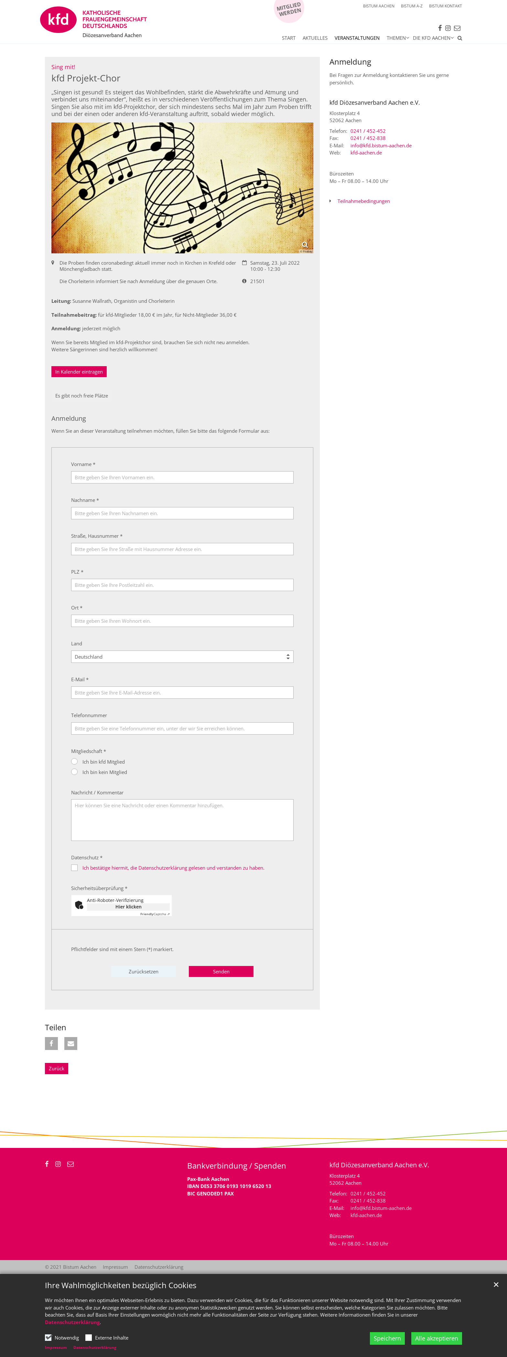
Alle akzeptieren (436, 1338)
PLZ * (77, 571)
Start (289, 38)
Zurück (56, 1068)
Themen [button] (396, 38)
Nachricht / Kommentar (97, 792)
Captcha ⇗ (155, 914)
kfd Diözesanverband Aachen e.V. (374, 102)
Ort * (76, 607)
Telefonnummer (89, 715)
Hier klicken (128, 907)
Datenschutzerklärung (72, 1322)
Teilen (55, 1027)
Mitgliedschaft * (88, 751)
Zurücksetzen (143, 971)
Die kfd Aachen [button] (431, 38)
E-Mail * (80, 679)
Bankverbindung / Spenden (236, 1166)
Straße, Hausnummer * (97, 536)
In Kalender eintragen (79, 371)
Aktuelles (315, 38)
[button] (458, 39)
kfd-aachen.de (366, 152)
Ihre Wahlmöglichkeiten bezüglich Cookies (120, 1285)
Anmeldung (350, 62)
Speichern (387, 1338)
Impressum (56, 1347)
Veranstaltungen (357, 38)
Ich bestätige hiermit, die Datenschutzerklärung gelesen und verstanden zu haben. (173, 867)
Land (76, 643)
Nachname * (85, 500)
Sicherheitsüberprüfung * (99, 888)
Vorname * (83, 464)
